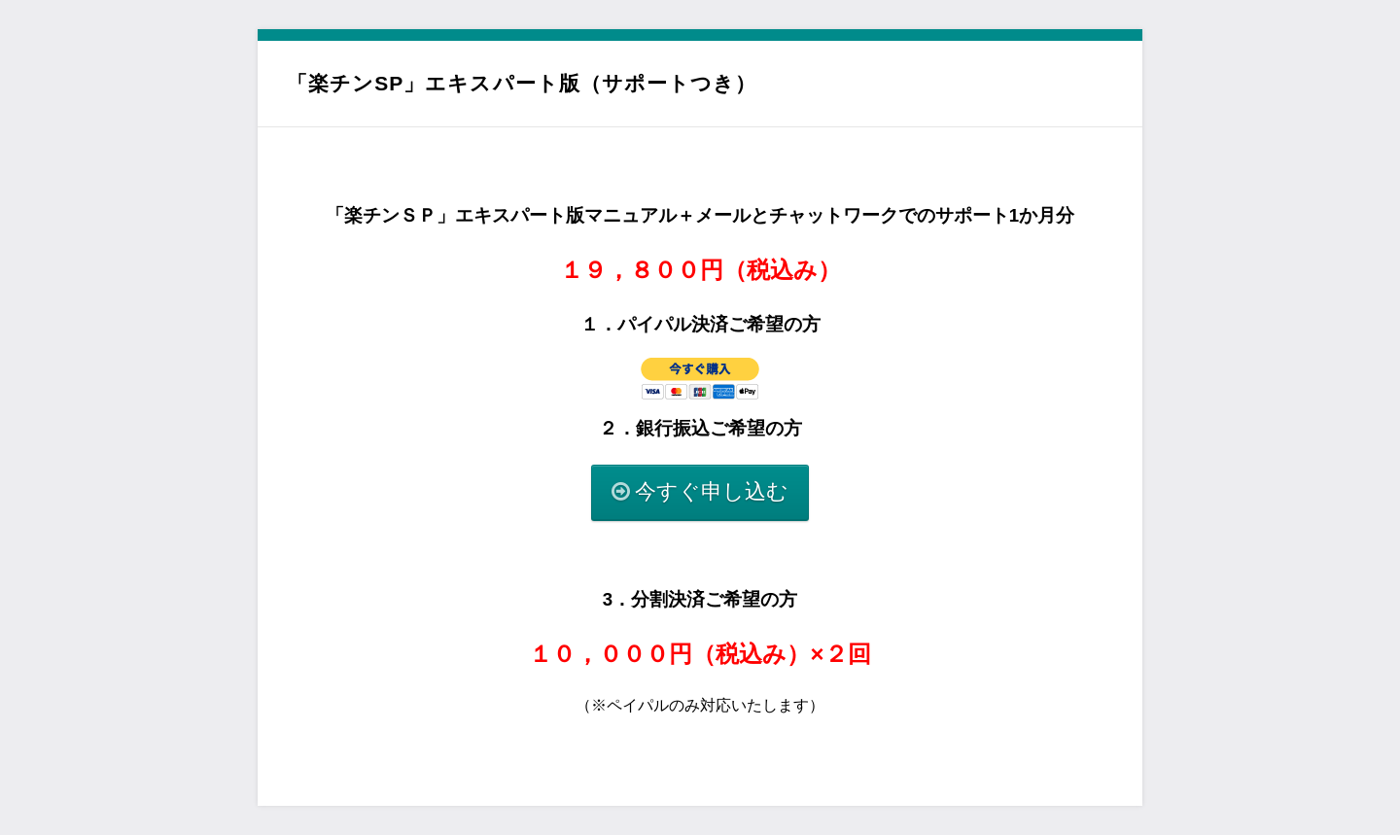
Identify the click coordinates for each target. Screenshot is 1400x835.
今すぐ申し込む (711, 491)
